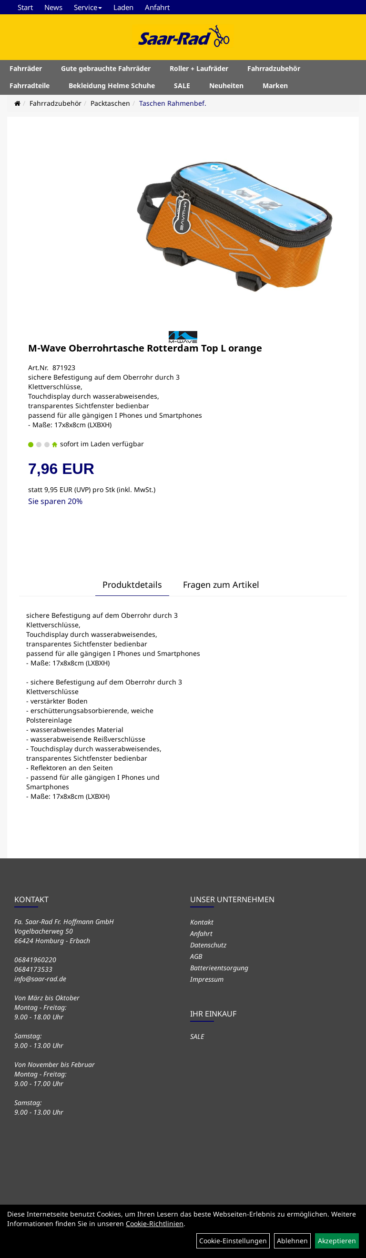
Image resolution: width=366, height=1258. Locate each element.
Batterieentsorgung (219, 967)
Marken (275, 85)
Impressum (207, 979)
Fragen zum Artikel (221, 584)
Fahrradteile (30, 85)
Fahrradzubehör (273, 68)
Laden (123, 7)
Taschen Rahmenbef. (172, 103)
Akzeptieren (337, 1240)
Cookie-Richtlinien (154, 1223)
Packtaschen (110, 103)
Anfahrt (157, 7)
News (53, 7)
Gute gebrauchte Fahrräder (106, 68)
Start (25, 7)
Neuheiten (226, 85)
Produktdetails (132, 584)
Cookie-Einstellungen (233, 1240)
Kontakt (202, 921)
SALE (182, 85)
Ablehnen (292, 1240)
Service (88, 7)
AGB (196, 956)
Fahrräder (26, 68)
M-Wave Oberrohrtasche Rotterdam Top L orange (145, 348)
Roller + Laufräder (199, 68)
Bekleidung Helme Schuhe (112, 85)
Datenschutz (208, 944)
